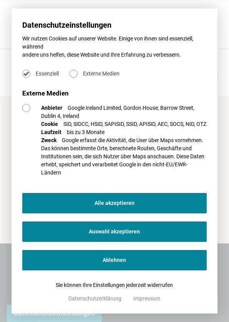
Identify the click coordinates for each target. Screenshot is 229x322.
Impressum (146, 298)
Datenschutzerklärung (95, 298)
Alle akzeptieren (114, 203)
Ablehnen (114, 260)
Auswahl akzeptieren (114, 231)
